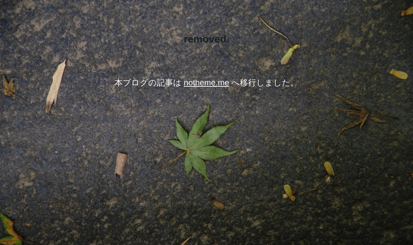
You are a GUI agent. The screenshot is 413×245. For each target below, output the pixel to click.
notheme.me (206, 82)
